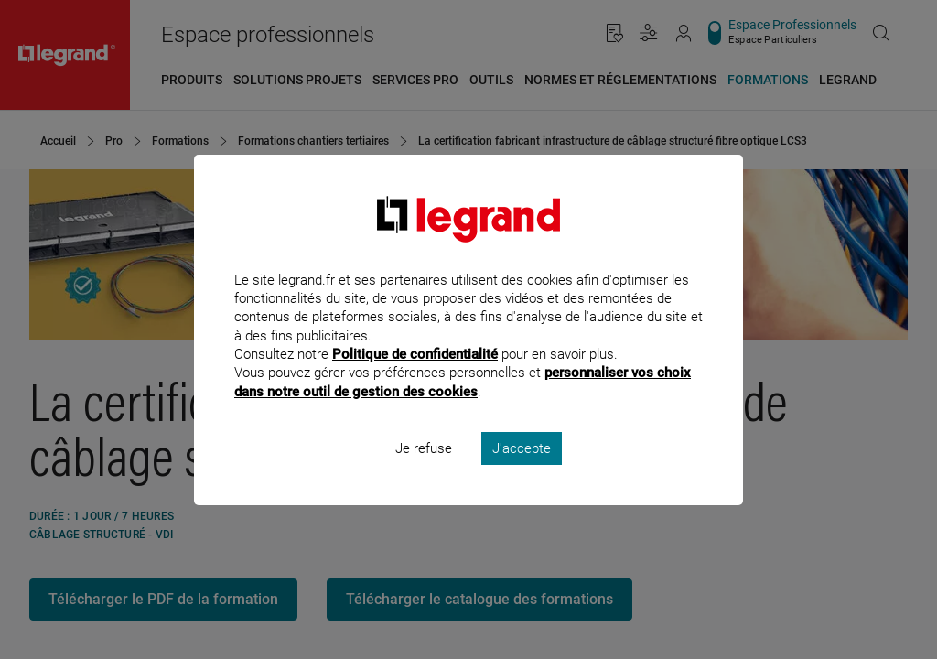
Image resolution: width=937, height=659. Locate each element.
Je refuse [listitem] (423, 472)
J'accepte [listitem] (521, 472)
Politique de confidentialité (415, 379)
